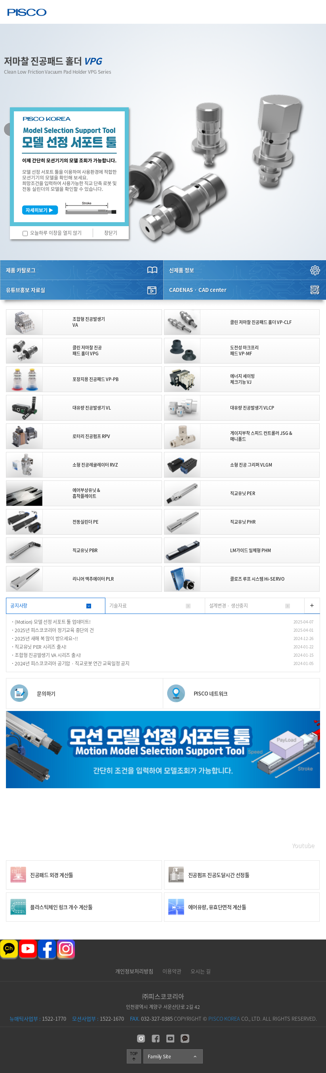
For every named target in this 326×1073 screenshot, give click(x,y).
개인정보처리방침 (134, 971)
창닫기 (110, 232)
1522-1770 (38, 1018)
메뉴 (314, 11)
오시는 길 (201, 971)
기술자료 (117, 605)
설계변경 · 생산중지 (228, 605)
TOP (133, 1056)
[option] (163, 142)
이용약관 (171, 971)
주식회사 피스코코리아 (27, 13)
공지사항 (18, 605)
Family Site (173, 1056)
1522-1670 (98, 1018)
